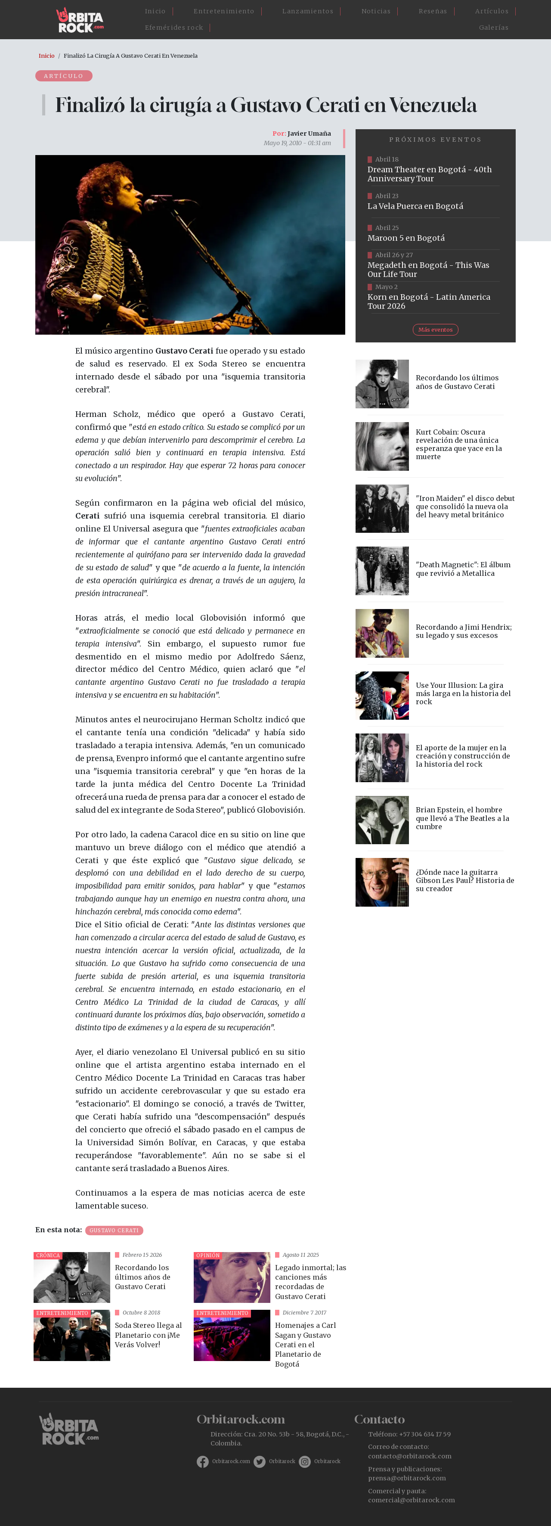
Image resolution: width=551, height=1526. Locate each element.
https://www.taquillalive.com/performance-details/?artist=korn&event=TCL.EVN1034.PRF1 (436, 298)
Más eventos (435, 329)
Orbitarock (282, 1461)
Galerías (494, 27)
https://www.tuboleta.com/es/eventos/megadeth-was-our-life (436, 266)
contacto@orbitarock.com (410, 1456)
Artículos (492, 11)
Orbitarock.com (231, 1461)
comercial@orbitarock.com (411, 1500)
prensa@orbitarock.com (407, 1478)
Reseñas (433, 11)
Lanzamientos (308, 11)
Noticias (376, 11)
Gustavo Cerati (114, 1231)
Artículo (64, 75)
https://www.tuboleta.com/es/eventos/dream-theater (436, 170)
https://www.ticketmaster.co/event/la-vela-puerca (436, 202)
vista (110, 1277)
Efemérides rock (174, 27)
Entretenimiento (224, 11)
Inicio (155, 11)
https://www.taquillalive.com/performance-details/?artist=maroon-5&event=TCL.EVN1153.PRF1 (436, 234)
